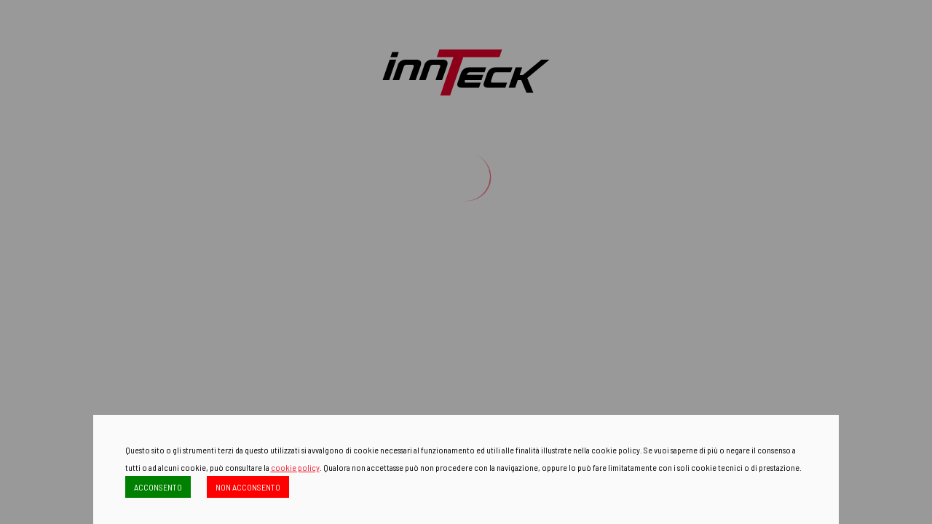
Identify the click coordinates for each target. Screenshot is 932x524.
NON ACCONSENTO (248, 487)
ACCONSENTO (158, 487)
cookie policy (295, 467)
